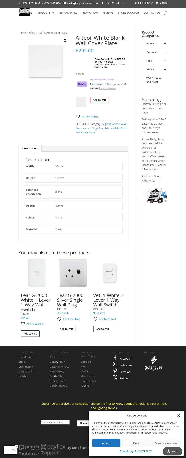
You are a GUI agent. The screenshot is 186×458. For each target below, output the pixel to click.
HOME (28, 12)
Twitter (124, 378)
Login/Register (26, 357)
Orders (22, 361)
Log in (138, 2)
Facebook (125, 358)
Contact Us (55, 357)
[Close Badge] (16, 446)
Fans (156, 60)
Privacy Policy (57, 371)
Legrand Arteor (111, 124)
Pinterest (125, 371)
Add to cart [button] (30, 333)
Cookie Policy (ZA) (59, 386)
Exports (85, 385)
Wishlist (23, 376)
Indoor (156, 43)
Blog (83, 366)
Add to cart (99, 100)
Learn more (107, 88)
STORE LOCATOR (128, 12)
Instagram (126, 365)
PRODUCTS (43, 12)
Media (84, 371)
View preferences (166, 443)
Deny (136, 443)
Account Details (27, 371)
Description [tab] (29, 148)
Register (148, 2)
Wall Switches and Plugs (53, 32)
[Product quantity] (81, 102)
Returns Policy (57, 381)
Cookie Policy (126, 451)
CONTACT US (152, 12)
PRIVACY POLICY (143, 451)
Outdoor (156, 52)
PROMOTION (90, 12)
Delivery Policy (57, 361)
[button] (179, 415)
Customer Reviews (59, 366)
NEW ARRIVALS (68, 12)
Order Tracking (26, 366)
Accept (106, 443)
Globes (156, 69)
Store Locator (88, 376)
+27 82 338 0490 (51, 3)
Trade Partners (88, 381)
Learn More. (101, 67)
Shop (32, 32)
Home (22, 32)
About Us (86, 361)
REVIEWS (107, 12)
